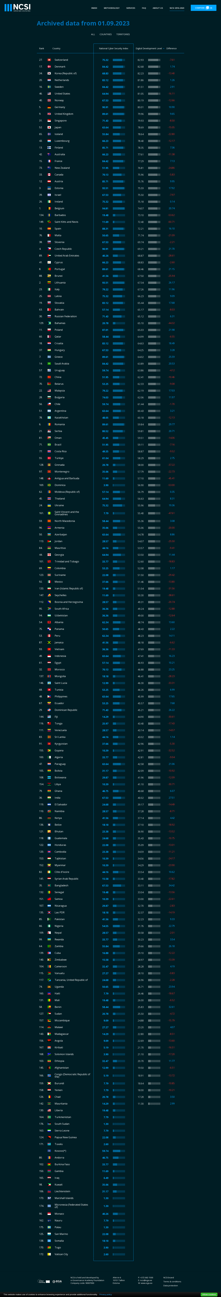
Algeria (59, 757)
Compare (203, 7)
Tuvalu (59, 1144)
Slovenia (59, 242)
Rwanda (59, 939)
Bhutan (59, 831)
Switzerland (61, 60)
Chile (57, 404)
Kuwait (58, 1184)
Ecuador (59, 703)
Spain (58, 228)
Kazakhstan (61, 417)
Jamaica (59, 642)
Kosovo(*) (60, 1150)
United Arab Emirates (67, 255)
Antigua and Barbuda (67, 478)
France (58, 161)
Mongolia (60, 676)
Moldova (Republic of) (67, 491)
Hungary (60, 350)
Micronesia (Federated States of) (71, 1206)
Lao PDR (59, 912)
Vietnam (59, 649)
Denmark (60, 66)
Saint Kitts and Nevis (66, 222)
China (58, 377)
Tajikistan (60, 858)
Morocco (60, 669)
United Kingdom (64, 114)
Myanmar (60, 865)
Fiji (56, 716)
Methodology (112, 8)
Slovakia (59, 302)
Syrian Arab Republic (66, 878)
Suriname (60, 575)
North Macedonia (65, 521)
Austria (59, 181)
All (93, 34)
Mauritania (61, 1103)
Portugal (60, 269)
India (57, 797)
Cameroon (61, 966)
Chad (57, 1096)
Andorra (59, 1157)
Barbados (60, 215)
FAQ (144, 8)
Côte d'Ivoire (62, 872)
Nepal (58, 932)
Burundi (59, 1083)
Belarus (59, 383)
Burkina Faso (62, 1164)
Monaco (59, 1213)
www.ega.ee (146, 1283)
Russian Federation (66, 316)
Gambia (59, 1171)
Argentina (60, 410)
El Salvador (61, 804)
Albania (59, 622)
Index (94, 8)
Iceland (59, 134)
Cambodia (60, 851)
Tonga (58, 723)
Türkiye (59, 458)
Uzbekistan (61, 615)
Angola (59, 1040)
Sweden (59, 87)
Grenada (59, 464)
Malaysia (60, 390)
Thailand (60, 498)
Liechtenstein (62, 1191)
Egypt (58, 662)
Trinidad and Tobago (67, 561)
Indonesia (60, 656)
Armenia (59, 527)
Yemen (58, 1090)
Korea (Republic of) (66, 73)
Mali (57, 1000)
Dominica (60, 485)
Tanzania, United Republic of (71, 980)
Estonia (59, 188)
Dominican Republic (66, 710)
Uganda (59, 986)
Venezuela (61, 730)
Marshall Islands (64, 1198)
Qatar (58, 336)
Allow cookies (209, 1294)
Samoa (58, 899)
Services (130, 8)
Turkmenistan (63, 1117)
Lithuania (60, 282)
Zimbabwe (61, 959)
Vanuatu (59, 973)
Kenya (58, 818)
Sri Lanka (60, 737)
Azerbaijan (61, 534)
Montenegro (62, 471)
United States (62, 93)
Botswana (60, 777)
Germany (60, 107)
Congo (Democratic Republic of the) (72, 1075)
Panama (59, 629)
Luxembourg (62, 141)
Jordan (58, 541)
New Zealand (62, 168)
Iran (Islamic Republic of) (69, 588)
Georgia (59, 554)
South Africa (62, 608)
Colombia (60, 568)
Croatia (59, 343)
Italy (57, 289)
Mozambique (62, 1020)
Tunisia (59, 689)
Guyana (59, 750)
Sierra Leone (62, 1130)
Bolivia (58, 770)
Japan (58, 127)
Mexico (59, 581)
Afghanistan (62, 1067)
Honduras (60, 845)
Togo (58, 1247)
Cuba (58, 953)
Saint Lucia (61, 683)
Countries (106, 34)
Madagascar (62, 1034)
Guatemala (61, 838)
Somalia (59, 1240)
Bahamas (60, 323)
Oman (58, 437)
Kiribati (59, 1047)
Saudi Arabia (62, 363)
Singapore (61, 120)
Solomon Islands (64, 1054)
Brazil (58, 444)
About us (158, 8)
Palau (58, 1227)
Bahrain (59, 309)
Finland (59, 147)
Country (56, 48)
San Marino (61, 1234)
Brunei (58, 276)
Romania (60, 424)
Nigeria (59, 926)
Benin (58, 1007)
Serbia (58, 431)
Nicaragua (61, 905)
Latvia (58, 296)
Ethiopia (59, 1061)
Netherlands (62, 80)
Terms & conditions (172, 1281)
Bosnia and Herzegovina (69, 602)
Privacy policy (105, 1294)
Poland (59, 329)
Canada (59, 174)
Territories (123, 34)
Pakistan (60, 919)
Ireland (59, 201)
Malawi (59, 1027)
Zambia (59, 946)
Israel (58, 195)
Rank (41, 48)
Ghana (58, 791)
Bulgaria (59, 397)
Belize (58, 824)
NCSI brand (168, 1277)
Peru (57, 635)
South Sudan (62, 1123)
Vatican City (61, 1254)
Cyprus (59, 262)
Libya (58, 784)
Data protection (170, 1285)
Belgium (59, 208)
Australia (60, 154)
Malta (58, 235)
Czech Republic (63, 249)
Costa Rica (60, 451)
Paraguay (60, 764)
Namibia (59, 811)
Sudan (58, 1013)
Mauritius (60, 548)
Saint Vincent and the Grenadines (67, 513)
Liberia (59, 1110)
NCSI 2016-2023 (177, 8)
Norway (59, 100)
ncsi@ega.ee (146, 1280)
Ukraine (59, 505)
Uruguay (60, 370)
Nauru (58, 1220)
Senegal (59, 892)
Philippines (61, 696)
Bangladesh (61, 885)
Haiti (57, 993)
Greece (59, 356)
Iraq (57, 1177)
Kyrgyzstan (61, 743)
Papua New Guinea (66, 1137)
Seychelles (60, 595)
